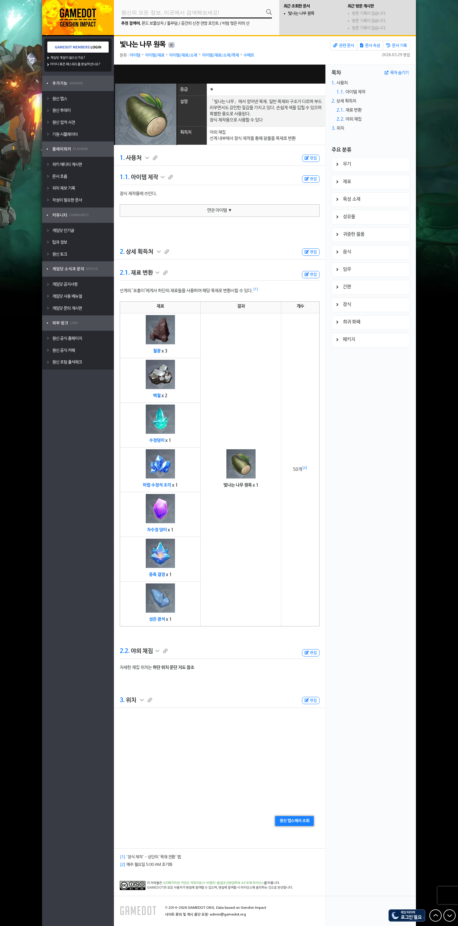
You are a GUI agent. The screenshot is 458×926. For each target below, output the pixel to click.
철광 (157, 351)
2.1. (125, 273)
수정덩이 (156, 440)
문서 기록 (396, 45)
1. (122, 158)
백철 (157, 395)
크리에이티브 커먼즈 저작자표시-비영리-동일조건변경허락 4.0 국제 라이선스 (213, 883)
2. (122, 252)
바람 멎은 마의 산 (235, 23)
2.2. (125, 651)
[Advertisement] (219, 74)
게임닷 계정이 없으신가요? (68, 58)
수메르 (249, 55)
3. (122, 700)
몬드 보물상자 (153, 23)
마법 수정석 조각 (157, 485)
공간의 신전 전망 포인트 (200, 23)
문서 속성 (370, 45)
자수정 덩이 (157, 530)
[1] (256, 289)
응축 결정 (157, 574)
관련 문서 (343, 45)
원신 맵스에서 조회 (294, 821)
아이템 (135, 55)
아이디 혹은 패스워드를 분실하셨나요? (75, 64)
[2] (305, 468)
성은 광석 (157, 619)
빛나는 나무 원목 (301, 13)
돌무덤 (172, 23)
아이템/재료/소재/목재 (220, 55)
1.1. (125, 177)
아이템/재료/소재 (183, 55)
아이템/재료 (154, 55)
